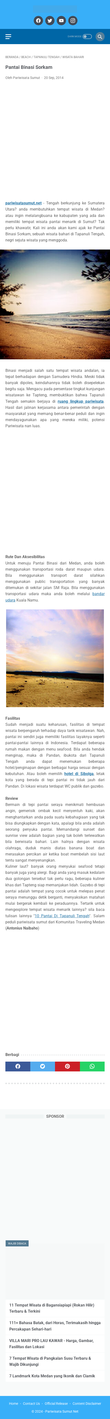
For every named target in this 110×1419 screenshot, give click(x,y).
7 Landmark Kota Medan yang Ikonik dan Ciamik (52, 1376)
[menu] (8, 36)
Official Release (56, 1404)
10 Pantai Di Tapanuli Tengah (62, 916)
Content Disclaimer (87, 1404)
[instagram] (72, 20)
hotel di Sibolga (79, 773)
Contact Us (31, 1404)
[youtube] (60, 20)
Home (13, 1404)
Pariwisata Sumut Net (61, 1411)
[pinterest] (67, 1066)
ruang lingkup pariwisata (81, 401)
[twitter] (49, 20)
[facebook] (38, 20)
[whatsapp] (92, 1066)
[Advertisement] (55, 142)
